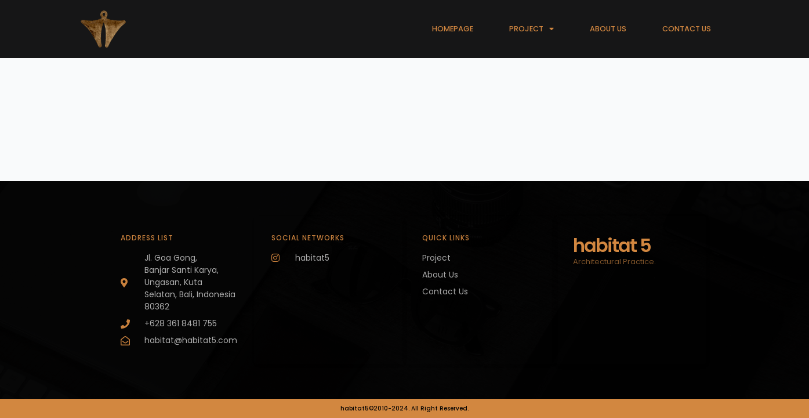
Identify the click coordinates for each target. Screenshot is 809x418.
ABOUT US (608, 29)
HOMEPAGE (452, 29)
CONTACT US (686, 29)
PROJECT (531, 29)
